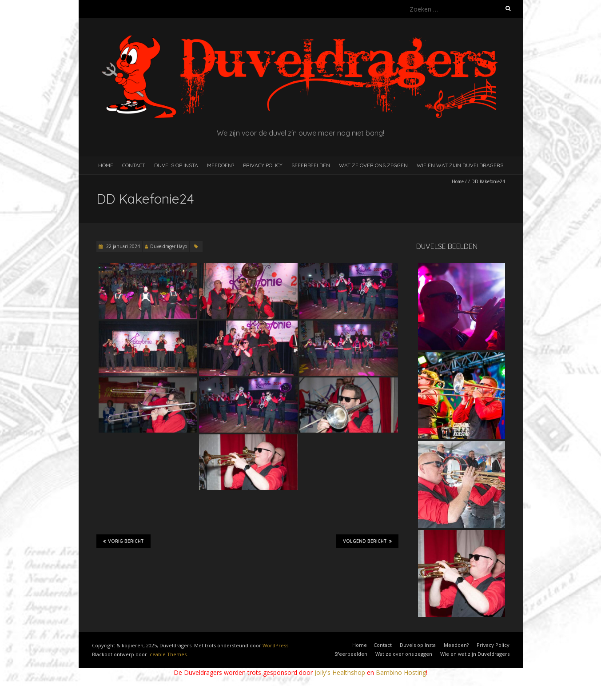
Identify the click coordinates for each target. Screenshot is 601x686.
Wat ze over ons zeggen (373, 165)
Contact (133, 165)
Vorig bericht (123, 541)
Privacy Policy (263, 165)
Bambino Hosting (401, 672)
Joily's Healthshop (339, 672)
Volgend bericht (367, 541)
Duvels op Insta (176, 165)
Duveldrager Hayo (168, 246)
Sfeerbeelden (310, 165)
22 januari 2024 (122, 246)
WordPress (275, 645)
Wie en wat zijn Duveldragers (460, 165)
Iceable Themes (167, 654)
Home (105, 165)
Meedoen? (220, 165)
